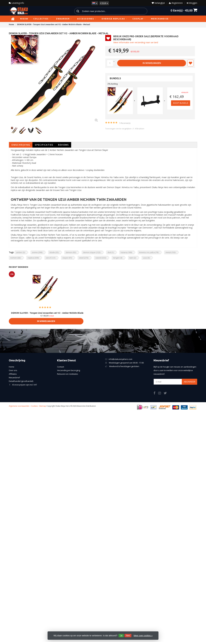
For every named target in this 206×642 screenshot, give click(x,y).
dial (110, 252)
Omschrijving (20, 144)
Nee (128, 635)
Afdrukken (139, 128)
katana (126, 252)
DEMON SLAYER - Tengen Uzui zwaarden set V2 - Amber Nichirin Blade (47, 313)
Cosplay (139, 19)
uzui (146, 257)
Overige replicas (114, 19)
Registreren (177, 2)
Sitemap (42, 406)
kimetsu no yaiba (148, 252)
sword (101, 257)
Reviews (63, 144)
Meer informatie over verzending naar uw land (135, 42)
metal (170, 252)
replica (33, 257)
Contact (60, 366)
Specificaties (44, 144)
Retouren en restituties (67, 374)
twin (132, 257)
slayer (67, 257)
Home (11, 366)
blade (54, 252)
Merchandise (161, 19)
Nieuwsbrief (14, 377)
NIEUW (24, 19)
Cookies (34, 406)
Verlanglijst (158, 2)
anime (37, 252)
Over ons (13, 370)
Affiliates (13, 374)
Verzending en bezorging (68, 370)
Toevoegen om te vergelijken (118, 128)
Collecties (42, 19)
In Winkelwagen (151, 63)
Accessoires (86, 19)
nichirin (15, 257)
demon (71, 252)
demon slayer (91, 252)
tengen (117, 257)
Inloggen (193, 2)
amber (20, 252)
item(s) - (184, 10)
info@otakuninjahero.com (120, 359)
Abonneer (189, 381)
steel (83, 257)
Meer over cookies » (143, 635)
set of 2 (50, 257)
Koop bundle (181, 103)
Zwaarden (64, 19)
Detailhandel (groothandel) (21, 381)
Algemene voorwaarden (19, 406)
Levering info (16, 2)
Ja (121, 635)
